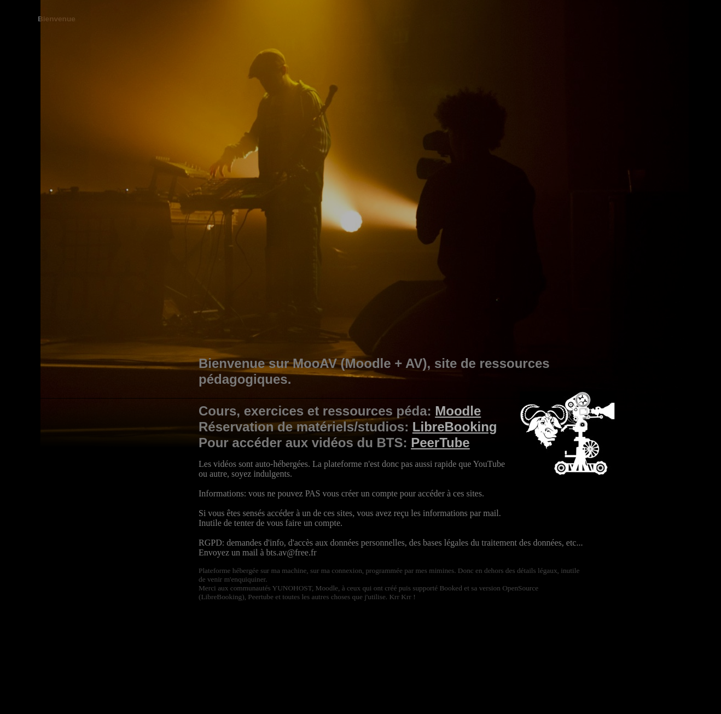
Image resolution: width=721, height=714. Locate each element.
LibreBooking (454, 426)
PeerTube (440, 442)
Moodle (458, 410)
